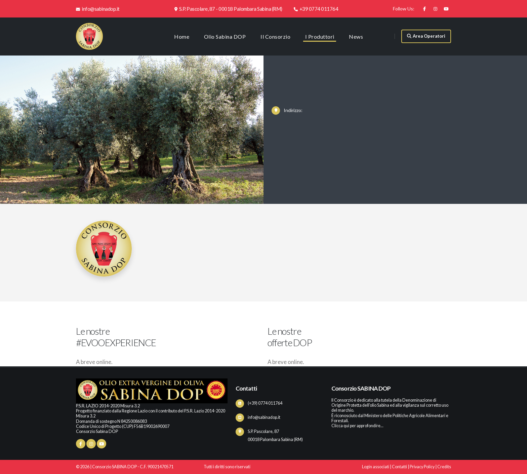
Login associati (375, 466)
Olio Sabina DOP (225, 36)
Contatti (399, 466)
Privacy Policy (422, 466)
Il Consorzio (275, 36)
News (356, 36)
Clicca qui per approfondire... (357, 425)
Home (181, 36)
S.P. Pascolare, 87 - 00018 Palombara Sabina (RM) (228, 9)
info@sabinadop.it (98, 9)
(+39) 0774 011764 (265, 403)
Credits (444, 466)
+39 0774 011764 (316, 9)
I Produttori (319, 36)
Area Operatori (426, 36)
